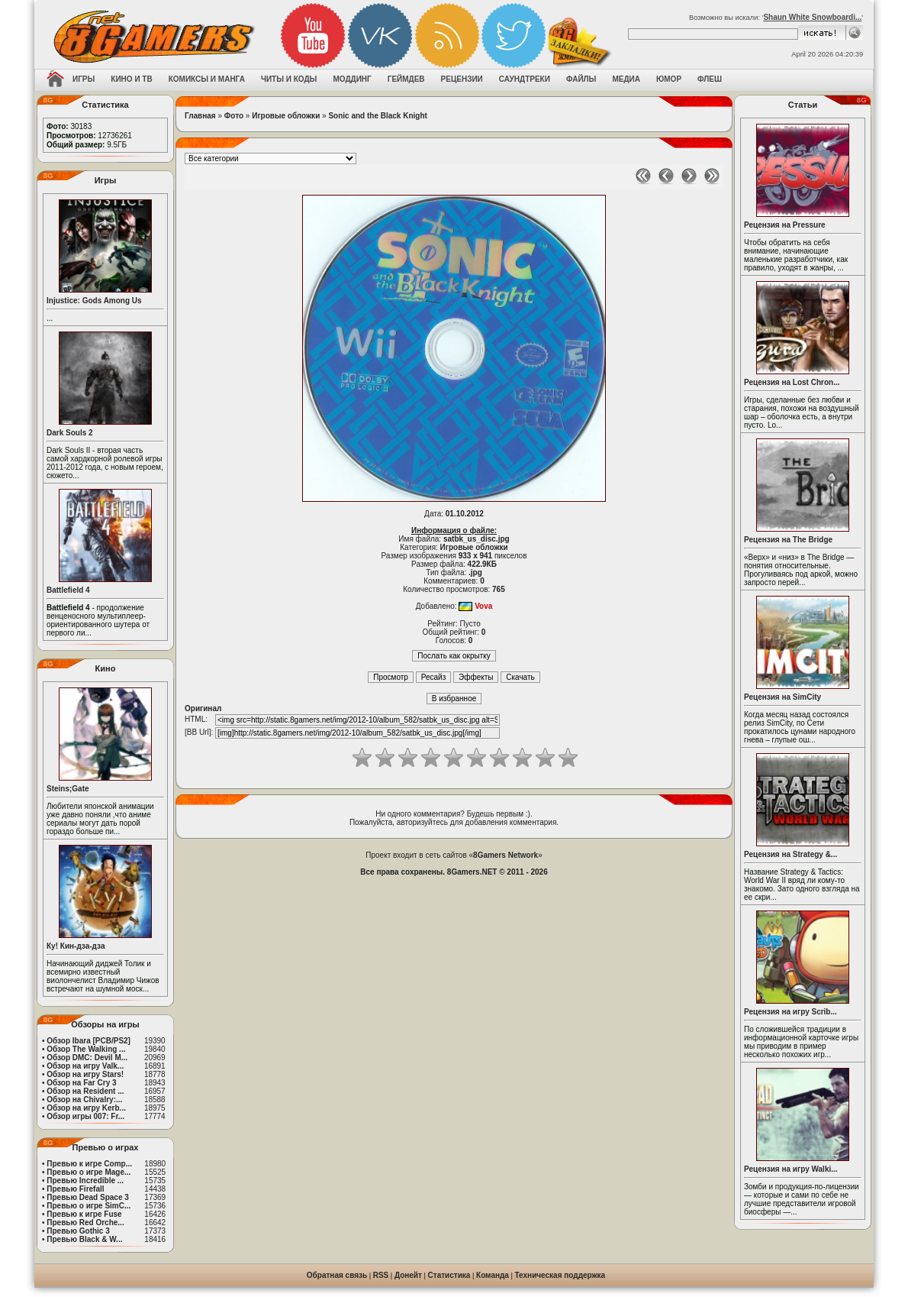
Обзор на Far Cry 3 (81, 1083)
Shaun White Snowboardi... (812, 17)
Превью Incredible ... (85, 1180)
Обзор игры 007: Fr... (85, 1116)
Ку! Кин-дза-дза (76, 946)
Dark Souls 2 (70, 433)
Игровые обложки (286, 116)
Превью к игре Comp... (89, 1164)
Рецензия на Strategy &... (790, 854)
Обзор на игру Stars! (85, 1074)
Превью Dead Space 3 (88, 1197)
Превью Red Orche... (85, 1222)
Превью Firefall (75, 1189)
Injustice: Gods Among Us (94, 300)
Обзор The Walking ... (86, 1049)
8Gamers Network (505, 855)
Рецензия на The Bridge (788, 539)
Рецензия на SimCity (782, 697)
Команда (492, 1275)
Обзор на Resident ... (85, 1091)
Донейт (408, 1275)
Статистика (449, 1275)
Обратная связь (337, 1275)
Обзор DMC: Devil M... (87, 1057)
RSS (381, 1275)
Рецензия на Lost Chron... (792, 382)
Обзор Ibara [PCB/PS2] (88, 1041)
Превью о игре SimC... (88, 1206)
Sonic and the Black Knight (377, 116)
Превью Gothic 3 (78, 1231)
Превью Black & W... (84, 1239)
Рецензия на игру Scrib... (790, 1012)
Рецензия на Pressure (785, 225)
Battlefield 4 (68, 590)
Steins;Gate (68, 788)
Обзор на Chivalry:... (84, 1099)
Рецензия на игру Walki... (791, 1169)
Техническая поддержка (560, 1275)
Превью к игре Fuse (84, 1214)
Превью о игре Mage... (88, 1172)
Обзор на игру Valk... (85, 1066)
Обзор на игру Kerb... (86, 1108)
